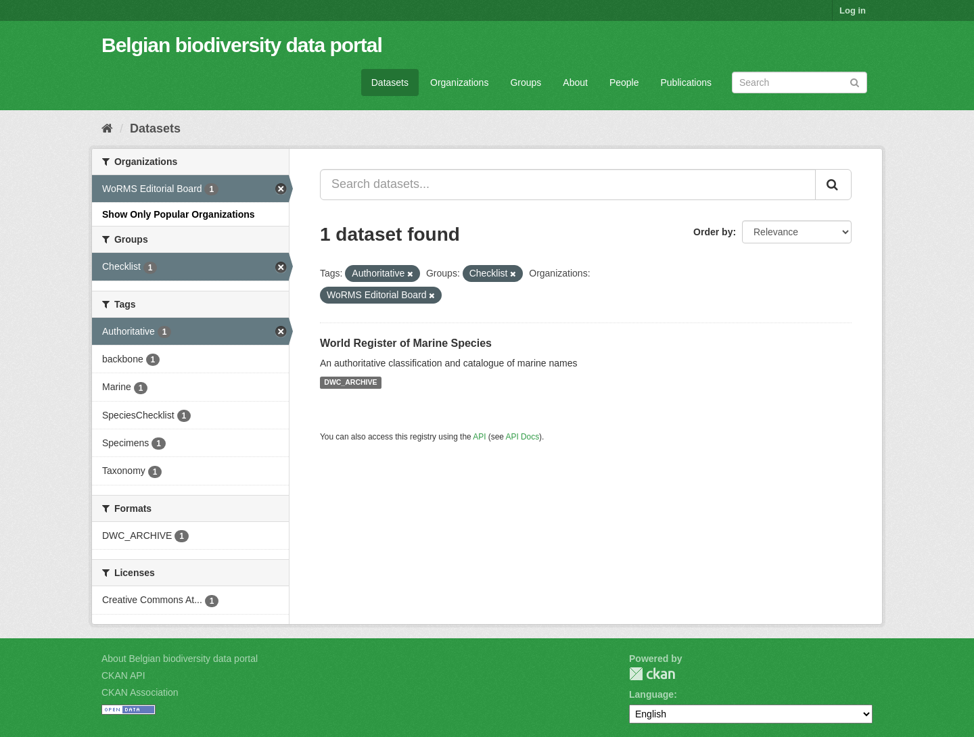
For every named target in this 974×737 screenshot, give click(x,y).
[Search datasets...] (568, 184)
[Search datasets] (799, 82)
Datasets (390, 82)
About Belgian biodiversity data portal (179, 658)
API (479, 437)
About (575, 82)
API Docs (523, 437)
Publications (686, 82)
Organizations (459, 82)
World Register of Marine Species (406, 343)
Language (651, 694)
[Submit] (854, 81)
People (624, 82)
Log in (852, 10)
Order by (713, 232)
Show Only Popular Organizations (178, 214)
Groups (525, 82)
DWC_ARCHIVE (350, 383)
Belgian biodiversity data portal (241, 45)
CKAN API (123, 675)
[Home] (107, 128)
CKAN (652, 674)
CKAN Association (140, 692)
